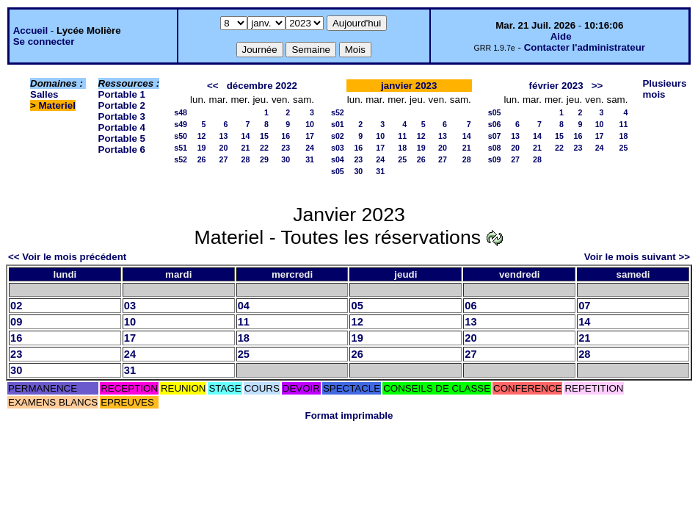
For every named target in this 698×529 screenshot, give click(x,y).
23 (285, 147)
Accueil (30, 30)
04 (244, 306)
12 (201, 136)
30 (285, 159)
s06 (494, 124)
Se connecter (44, 41)
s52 (180, 159)
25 (402, 159)
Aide (561, 36)
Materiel (57, 105)
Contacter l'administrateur (584, 47)
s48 (180, 112)
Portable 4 (121, 127)
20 (223, 147)
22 (264, 147)
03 (130, 306)
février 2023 (556, 85)
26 (201, 159)
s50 (180, 136)
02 (16, 306)
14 (245, 136)
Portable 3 (121, 116)
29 (264, 159)
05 (357, 306)
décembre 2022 (262, 85)
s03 (337, 147)
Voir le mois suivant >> (637, 256)
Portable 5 (121, 138)
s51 (180, 147)
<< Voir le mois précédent (67, 256)
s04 (337, 159)
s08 (494, 147)
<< (213, 85)
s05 (337, 171)
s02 (337, 136)
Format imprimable (349, 415)
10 (309, 124)
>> (597, 85)
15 (264, 136)
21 (245, 147)
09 (16, 322)
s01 (337, 124)
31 (309, 159)
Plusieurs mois (664, 89)
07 (584, 306)
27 (223, 159)
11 (402, 136)
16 (285, 136)
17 (309, 136)
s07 (494, 136)
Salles (44, 94)
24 (309, 147)
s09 (494, 159)
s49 (180, 124)
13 (223, 136)
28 (245, 159)
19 (201, 147)
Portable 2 (121, 105)
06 (470, 306)
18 (402, 147)
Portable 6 (121, 149)
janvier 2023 (409, 85)
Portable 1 (121, 94)
